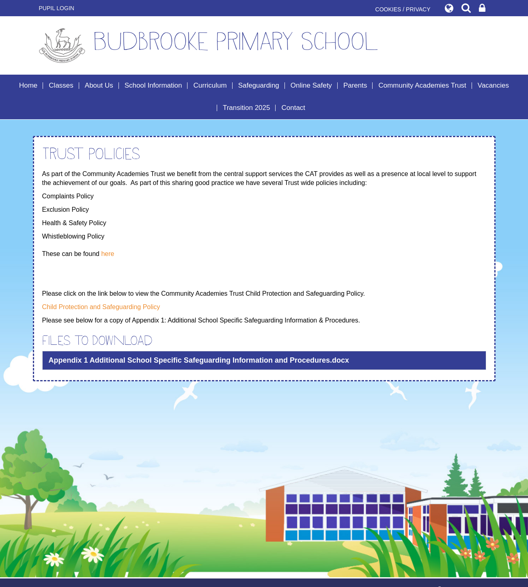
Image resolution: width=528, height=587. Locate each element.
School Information (153, 85)
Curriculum (209, 85)
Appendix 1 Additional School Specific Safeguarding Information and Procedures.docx (199, 360)
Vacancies (493, 85)
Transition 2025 (246, 108)
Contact (293, 108)
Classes (61, 85)
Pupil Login (56, 8)
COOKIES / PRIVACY (403, 9)
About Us (99, 85)
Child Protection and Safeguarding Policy (101, 306)
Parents (355, 85)
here (107, 253)
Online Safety (311, 85)
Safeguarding (258, 85)
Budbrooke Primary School (209, 45)
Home (28, 85)
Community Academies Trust (422, 85)
